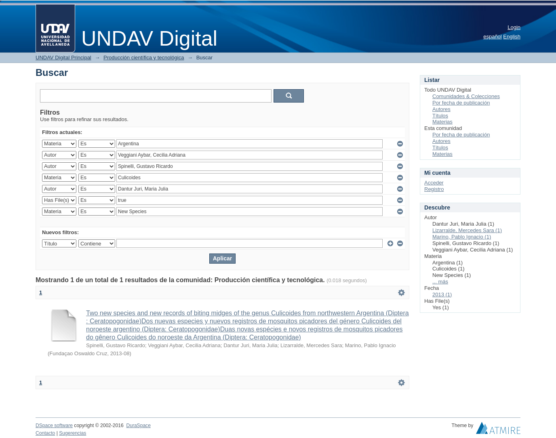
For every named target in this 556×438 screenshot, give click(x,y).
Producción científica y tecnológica (143, 57)
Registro (434, 189)
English (511, 37)
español (492, 37)
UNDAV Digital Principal (63, 57)
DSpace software (54, 425)
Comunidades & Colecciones (466, 96)
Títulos (440, 116)
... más (440, 282)
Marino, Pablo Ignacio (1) (461, 237)
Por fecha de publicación (461, 103)
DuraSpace (138, 425)
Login (514, 27)
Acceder (434, 183)
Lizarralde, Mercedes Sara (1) (467, 230)
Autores (441, 109)
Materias (442, 122)
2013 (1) (442, 294)
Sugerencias (72, 433)
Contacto (45, 433)
